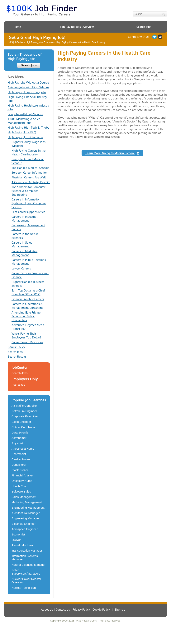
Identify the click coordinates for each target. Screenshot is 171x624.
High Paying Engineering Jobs (27, 92)
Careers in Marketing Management (25, 253)
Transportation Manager (27, 550)
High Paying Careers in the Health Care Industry (28, 152)
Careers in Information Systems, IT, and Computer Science (29, 203)
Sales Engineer (21, 421)
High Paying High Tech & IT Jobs (28, 127)
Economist (18, 534)
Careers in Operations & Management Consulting (28, 306)
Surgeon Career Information (30, 172)
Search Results (17, 356)
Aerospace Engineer (25, 529)
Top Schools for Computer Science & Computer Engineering (28, 190)
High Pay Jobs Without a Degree (28, 82)
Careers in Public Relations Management (29, 261)
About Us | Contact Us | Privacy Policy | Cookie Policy (75, 609)
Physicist (17, 443)
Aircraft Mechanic (23, 545)
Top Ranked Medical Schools (30, 168)
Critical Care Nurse (24, 427)
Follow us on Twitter (154, 36)
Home (17, 26)
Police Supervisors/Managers (26, 571)
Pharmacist (19, 454)
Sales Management (24, 496)
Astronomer (19, 437)
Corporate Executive (25, 416)
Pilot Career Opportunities (28, 212)
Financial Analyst (22, 475)
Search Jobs (143, 26)
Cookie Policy (16, 347)
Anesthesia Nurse (23, 448)
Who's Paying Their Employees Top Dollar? (26, 335)
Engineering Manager (25, 518)
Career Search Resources (27, 342)
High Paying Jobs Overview (76, 26)
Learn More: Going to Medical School (110, 153)
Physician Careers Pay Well (29, 177)
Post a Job (18, 384)
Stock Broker (20, 470)
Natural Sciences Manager (28, 564)
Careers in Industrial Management (24, 218)
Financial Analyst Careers (28, 299)
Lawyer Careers (21, 268)
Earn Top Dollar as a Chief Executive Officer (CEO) (28, 292)
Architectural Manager (26, 513)
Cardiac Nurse (21, 459)
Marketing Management (27, 502)
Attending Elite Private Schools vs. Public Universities (26, 316)
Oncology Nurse (22, 480)
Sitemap (120, 609)
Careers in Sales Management (22, 244)
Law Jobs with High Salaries (25, 114)
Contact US (160, 36)
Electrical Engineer (24, 523)
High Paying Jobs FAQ (22, 132)
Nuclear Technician (24, 587)
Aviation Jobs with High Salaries (28, 87)
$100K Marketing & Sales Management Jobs (24, 121)
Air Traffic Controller (24, 405)
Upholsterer (19, 464)
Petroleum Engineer (24, 411)
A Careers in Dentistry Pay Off (31, 182)
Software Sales (21, 491)
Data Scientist (20, 432)
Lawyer (16, 539)
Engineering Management (28, 507)
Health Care (19, 486)
